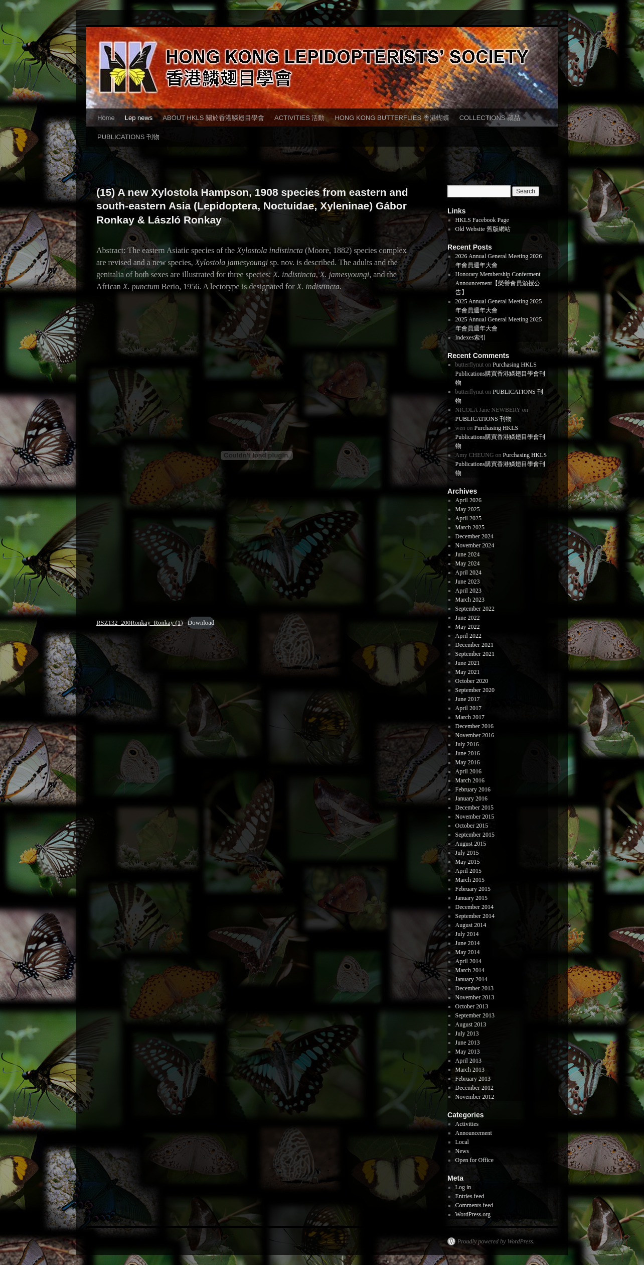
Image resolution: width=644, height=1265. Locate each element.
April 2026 (468, 500)
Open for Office (474, 1160)
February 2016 (473, 789)
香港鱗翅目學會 (110, 1241)
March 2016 (470, 780)
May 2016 (467, 762)
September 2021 (475, 653)
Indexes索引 (470, 337)
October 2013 (472, 1006)
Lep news (139, 118)
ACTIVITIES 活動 (299, 118)
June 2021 (467, 662)
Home (106, 118)
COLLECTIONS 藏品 (489, 118)
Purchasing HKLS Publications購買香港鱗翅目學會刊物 (500, 373)
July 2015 (467, 852)
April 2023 (468, 590)
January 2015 (471, 897)
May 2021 (467, 671)
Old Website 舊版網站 (483, 229)
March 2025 (470, 527)
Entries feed (470, 1196)
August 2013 (471, 1024)
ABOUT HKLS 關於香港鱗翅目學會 (213, 118)
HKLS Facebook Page (482, 219)
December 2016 (474, 726)
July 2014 (467, 934)
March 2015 (470, 879)
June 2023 (467, 581)
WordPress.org (473, 1214)
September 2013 (475, 1015)
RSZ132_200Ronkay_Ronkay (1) (139, 622)
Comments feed (474, 1205)
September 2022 (475, 608)
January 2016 (471, 798)
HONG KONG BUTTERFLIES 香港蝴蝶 (392, 118)
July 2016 (467, 744)
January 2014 (471, 979)
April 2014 (468, 961)
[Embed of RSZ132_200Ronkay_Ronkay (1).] (256, 455)
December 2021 (474, 644)
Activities (467, 1123)
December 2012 (474, 1087)
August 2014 (471, 925)
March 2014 (470, 970)
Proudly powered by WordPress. (496, 1241)
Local (462, 1141)
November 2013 (475, 997)
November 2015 (475, 816)
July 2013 (467, 1033)
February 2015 (473, 888)
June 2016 (467, 753)
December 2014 (474, 906)
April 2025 (468, 518)
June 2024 (467, 554)
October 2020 (472, 680)
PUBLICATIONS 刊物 (128, 137)
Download (201, 622)
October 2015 (472, 825)
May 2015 (467, 861)
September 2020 (475, 690)
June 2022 (467, 617)
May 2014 (467, 952)
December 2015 (474, 807)
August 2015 (471, 843)
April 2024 (468, 572)
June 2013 (467, 1042)
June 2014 (467, 943)
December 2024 (474, 536)
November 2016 (475, 735)
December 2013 (474, 988)
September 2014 (475, 915)
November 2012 (475, 1096)
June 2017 (467, 699)
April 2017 (468, 708)
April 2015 (468, 870)
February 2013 (473, 1078)
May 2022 (467, 626)
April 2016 (468, 771)
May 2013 (467, 1051)
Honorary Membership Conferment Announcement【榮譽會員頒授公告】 (498, 283)
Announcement (473, 1132)
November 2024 (475, 545)
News (462, 1151)
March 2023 (470, 599)
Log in (463, 1187)
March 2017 (470, 717)
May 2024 (467, 563)
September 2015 (475, 834)
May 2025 (467, 509)
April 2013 (468, 1060)
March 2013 (470, 1069)
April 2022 (468, 635)
